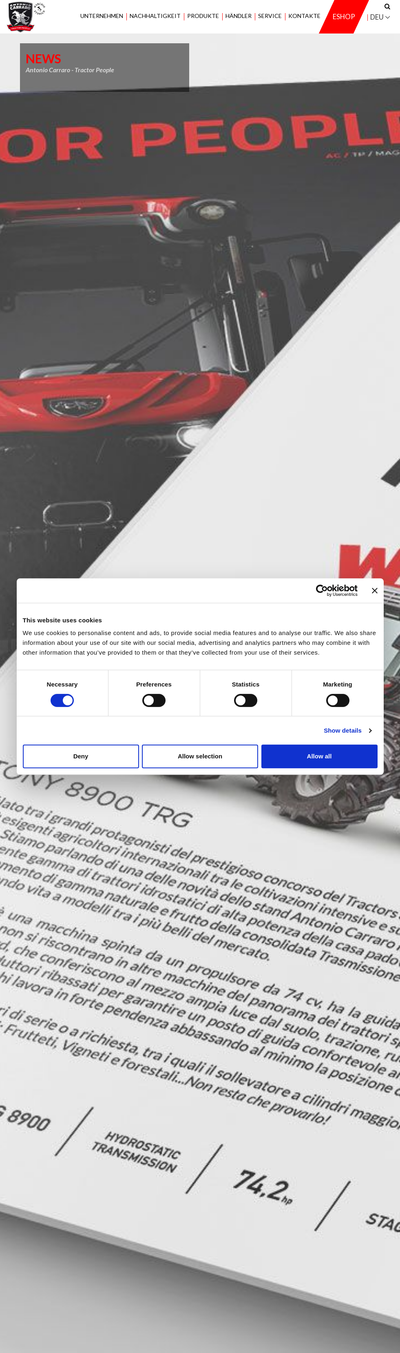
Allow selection (200, 756)
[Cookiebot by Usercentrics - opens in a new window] (322, 590)
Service (270, 16)
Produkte (203, 16)
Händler (238, 16)
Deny (80, 756)
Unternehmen (101, 16)
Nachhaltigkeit (155, 16)
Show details (343, 730)
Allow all (319, 756)
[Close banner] (375, 590)
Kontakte (304, 16)
